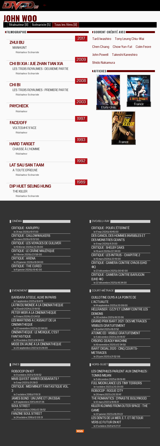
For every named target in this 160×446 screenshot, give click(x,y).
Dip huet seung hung (30, 186)
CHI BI (14, 85)
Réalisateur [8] (18, 25)
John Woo (20, 18)
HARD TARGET (22, 144)
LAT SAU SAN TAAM (26, 165)
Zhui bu (16, 42)
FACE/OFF (18, 123)
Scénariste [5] (41, 25)
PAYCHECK (18, 106)
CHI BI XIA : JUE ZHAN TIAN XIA (36, 64)
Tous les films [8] (65, 25)
